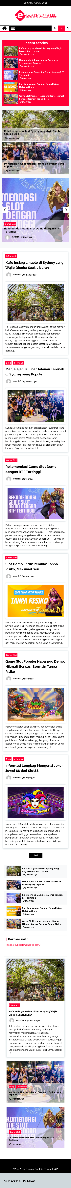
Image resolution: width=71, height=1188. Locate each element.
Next (66, 210)
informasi (11, 256)
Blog (8, 363)
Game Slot (10, 224)
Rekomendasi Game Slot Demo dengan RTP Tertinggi (41, 73)
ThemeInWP (51, 1169)
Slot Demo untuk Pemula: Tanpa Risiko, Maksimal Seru (39, 85)
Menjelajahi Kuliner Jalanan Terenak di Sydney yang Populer (39, 61)
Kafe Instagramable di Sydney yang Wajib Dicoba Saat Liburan (40, 49)
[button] (55, 28)
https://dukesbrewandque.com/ (24, 945)
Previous (5, 210)
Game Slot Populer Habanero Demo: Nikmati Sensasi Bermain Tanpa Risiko (41, 97)
